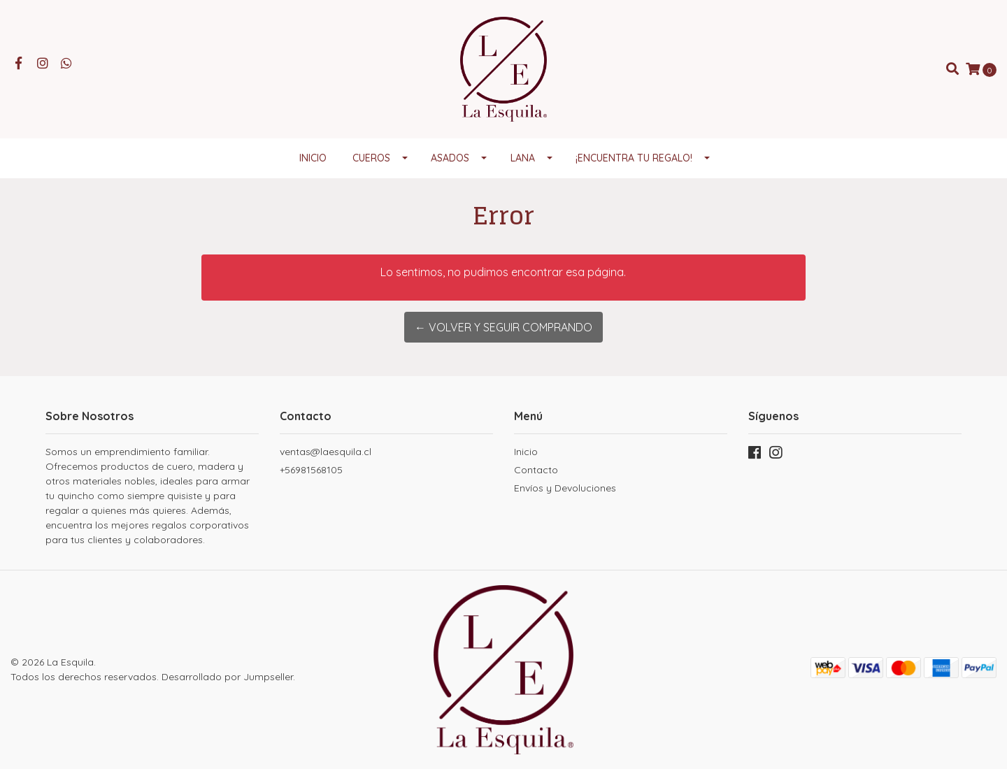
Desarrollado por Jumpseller (227, 676)
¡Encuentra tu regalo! (634, 158)
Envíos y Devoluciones (565, 488)
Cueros (371, 158)
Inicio (313, 158)
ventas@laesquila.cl (325, 451)
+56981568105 (311, 469)
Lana (522, 158)
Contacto (536, 469)
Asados (450, 158)
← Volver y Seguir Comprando (503, 327)
